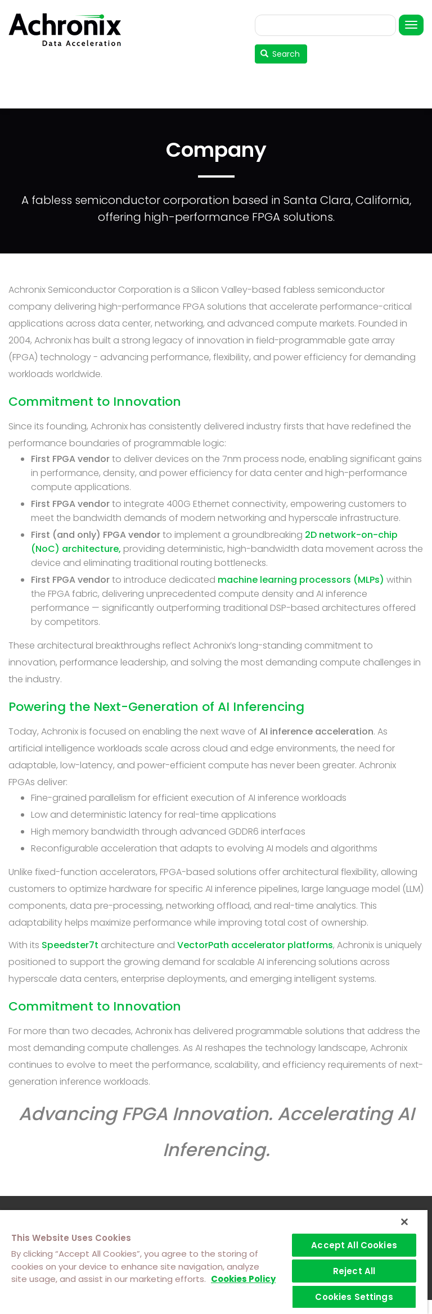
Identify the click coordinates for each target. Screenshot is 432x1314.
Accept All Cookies (354, 1245)
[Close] (404, 1221)
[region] (214, 1262)
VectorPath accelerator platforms (255, 945)
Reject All (354, 1271)
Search (280, 54)
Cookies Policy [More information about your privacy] (243, 1279)
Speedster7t (70, 945)
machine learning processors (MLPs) (301, 579)
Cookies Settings (354, 1297)
